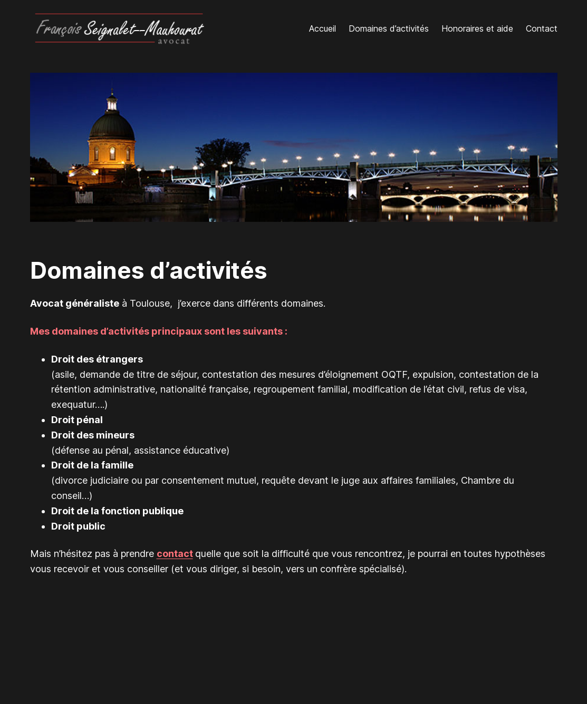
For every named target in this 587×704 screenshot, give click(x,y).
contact (175, 553)
